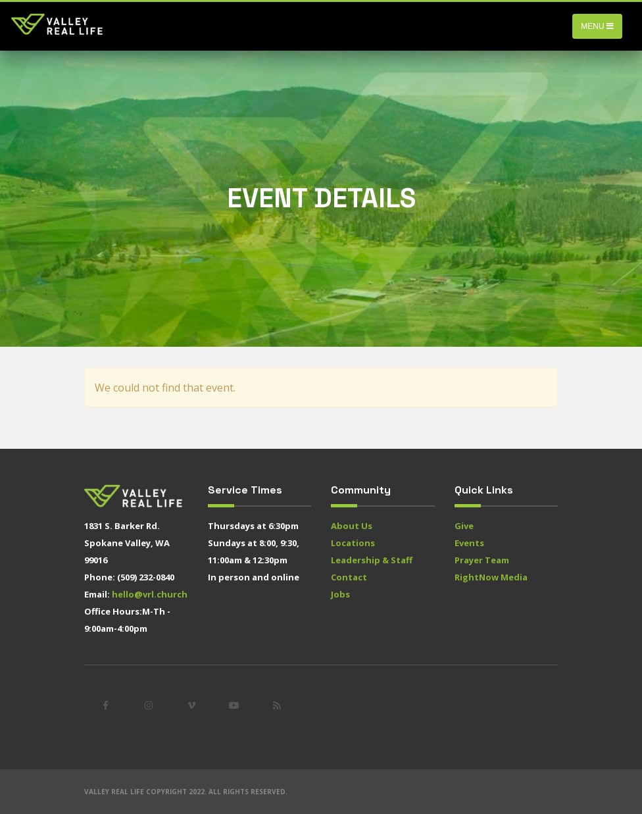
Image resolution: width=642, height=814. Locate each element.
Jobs (340, 594)
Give (464, 526)
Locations (353, 543)
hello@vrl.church (149, 594)
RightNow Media (491, 577)
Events (469, 543)
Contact (349, 577)
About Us (351, 526)
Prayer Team (482, 560)
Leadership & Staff (371, 560)
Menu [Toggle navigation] (597, 26)
